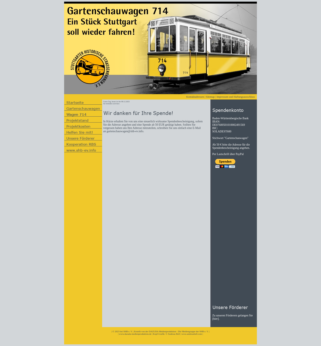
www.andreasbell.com (191, 334)
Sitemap (210, 96)
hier (215, 318)
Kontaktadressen (195, 96)
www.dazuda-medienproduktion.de (135, 334)
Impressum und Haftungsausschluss (236, 96)
